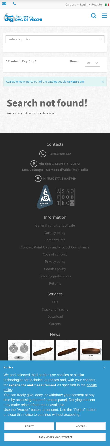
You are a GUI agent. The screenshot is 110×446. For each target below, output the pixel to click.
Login (83, 4)
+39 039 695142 (55, 153)
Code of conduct (55, 254)
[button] (104, 367)
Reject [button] (29, 426)
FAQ (55, 302)
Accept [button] (80, 426)
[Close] (102, 81)
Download (55, 316)
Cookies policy (55, 269)
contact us (75, 82)
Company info (55, 240)
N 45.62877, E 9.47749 (55, 178)
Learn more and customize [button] (55, 437)
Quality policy (55, 232)
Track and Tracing (55, 309)
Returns (55, 283)
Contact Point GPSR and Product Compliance (55, 247)
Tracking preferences (55, 276)
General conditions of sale (55, 225)
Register (97, 4)
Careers (70, 4)
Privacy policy (55, 261)
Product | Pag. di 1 (21, 61)
